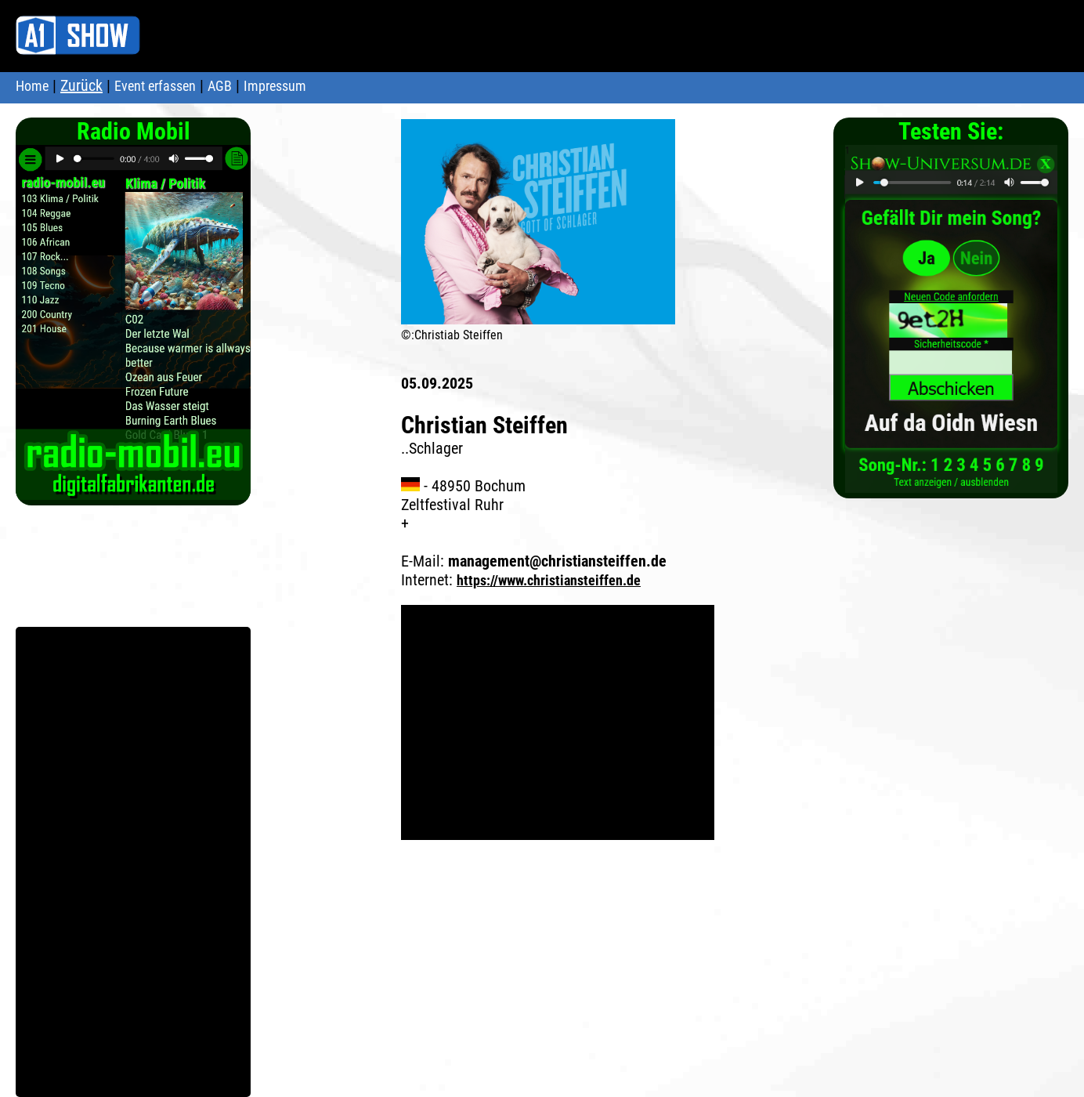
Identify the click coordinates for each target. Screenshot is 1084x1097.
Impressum (275, 86)
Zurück (81, 85)
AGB (220, 86)
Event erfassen (155, 86)
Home (32, 86)
